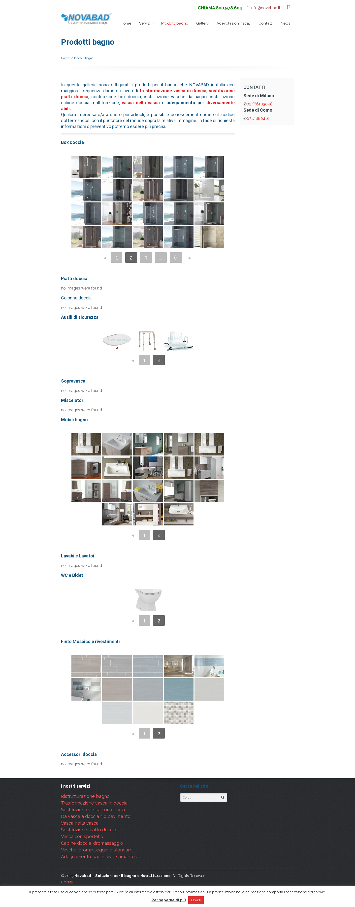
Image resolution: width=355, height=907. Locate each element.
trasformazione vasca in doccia (173, 90)
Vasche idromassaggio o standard (96, 849)
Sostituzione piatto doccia (88, 829)
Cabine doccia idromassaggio (92, 843)
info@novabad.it (265, 7)
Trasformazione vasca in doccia (94, 803)
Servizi (147, 23)
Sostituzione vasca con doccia (93, 809)
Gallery (202, 23)
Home (126, 23)
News (285, 23)
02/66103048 (260, 104)
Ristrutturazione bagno (85, 796)
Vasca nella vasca (79, 823)
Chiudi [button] (196, 900)
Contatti (265, 23)
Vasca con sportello (82, 836)
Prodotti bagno (174, 24)
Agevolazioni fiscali (234, 23)
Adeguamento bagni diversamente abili (103, 856)
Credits (67, 882)
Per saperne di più (169, 900)
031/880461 (258, 118)
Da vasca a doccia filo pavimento (95, 816)
